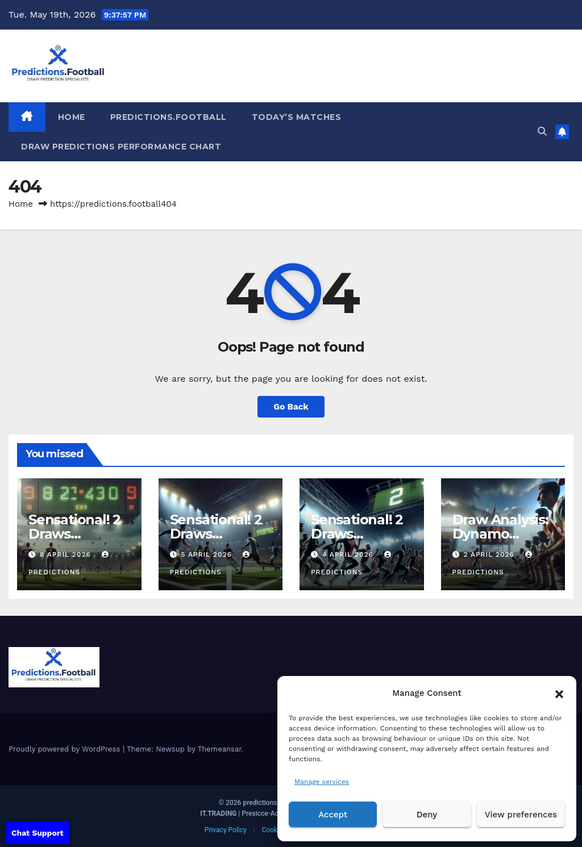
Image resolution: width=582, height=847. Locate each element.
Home (21, 204)
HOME (71, 117)
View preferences (521, 815)
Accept (332, 815)
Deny (427, 815)
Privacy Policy (226, 830)
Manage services (321, 782)
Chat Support (37, 832)
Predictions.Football (168, 117)
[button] (559, 693)
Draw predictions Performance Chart (121, 146)
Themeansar (220, 749)
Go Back (291, 407)
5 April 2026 (207, 554)
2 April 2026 (490, 554)
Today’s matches (297, 117)
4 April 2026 (349, 554)
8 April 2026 (67, 554)
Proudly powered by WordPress (66, 749)
